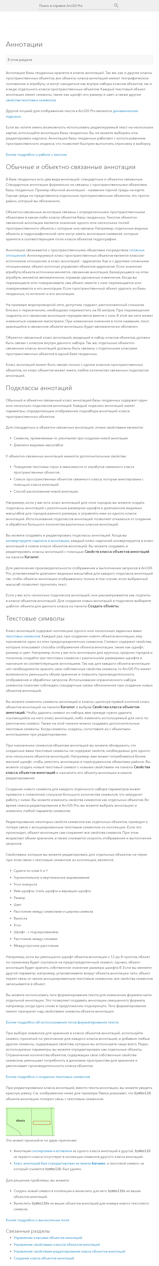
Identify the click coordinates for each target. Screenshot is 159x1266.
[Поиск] (116, 6)
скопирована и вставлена (51, 1151)
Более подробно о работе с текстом (36, 154)
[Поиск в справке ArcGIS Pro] (75, 5)
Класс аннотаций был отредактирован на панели (59, 1163)
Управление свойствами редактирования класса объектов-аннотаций (69, 1251)
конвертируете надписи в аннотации (37, 541)
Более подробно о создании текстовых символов (48, 1077)
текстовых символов (23, 636)
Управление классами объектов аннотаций (48, 1237)
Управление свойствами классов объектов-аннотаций (57, 1244)
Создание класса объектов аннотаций (44, 1258)
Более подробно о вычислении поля (37, 1220)
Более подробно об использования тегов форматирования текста (62, 1022)
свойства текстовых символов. (31, 100)
